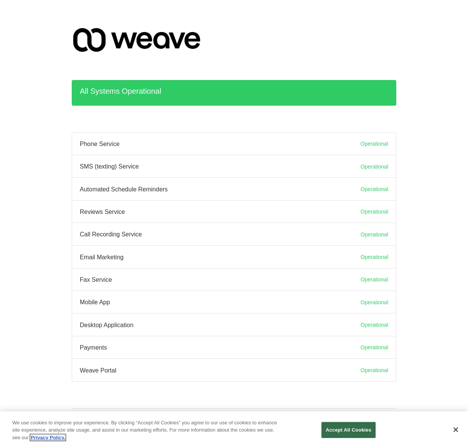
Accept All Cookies (348, 432)
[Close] (455, 432)
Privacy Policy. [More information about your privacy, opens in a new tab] (48, 439)
